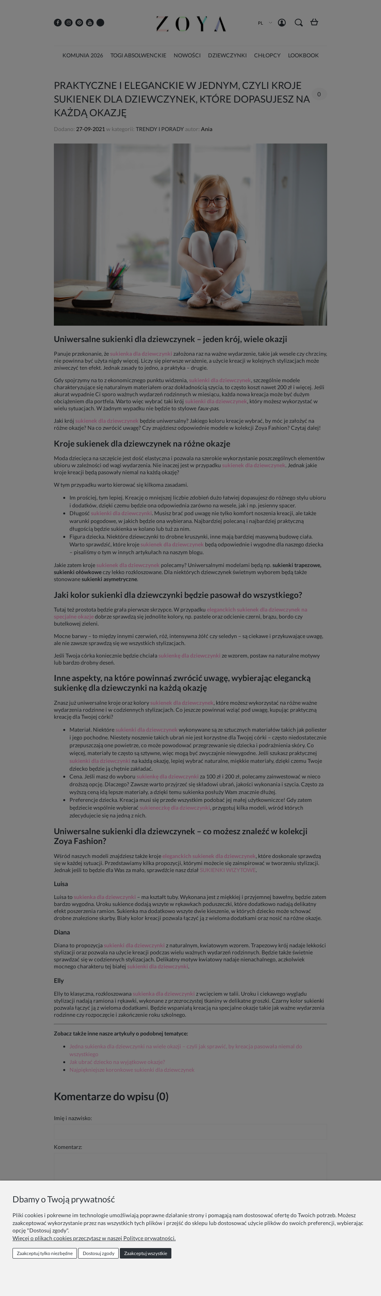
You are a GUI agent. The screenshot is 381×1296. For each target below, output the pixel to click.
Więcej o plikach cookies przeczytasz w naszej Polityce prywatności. (94, 1238)
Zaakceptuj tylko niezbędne (45, 1253)
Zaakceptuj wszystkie (145, 1253)
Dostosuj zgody (98, 1253)
